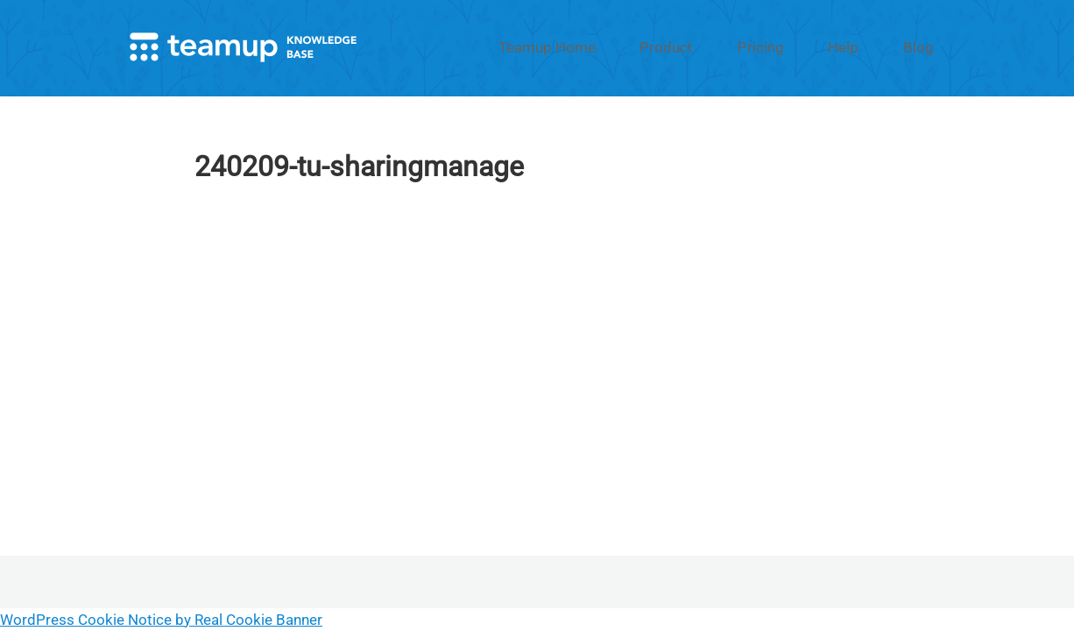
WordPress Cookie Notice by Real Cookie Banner (161, 619)
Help (873, 46)
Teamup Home (647, 46)
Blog (928, 46)
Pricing (812, 46)
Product (741, 46)
